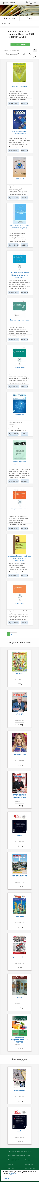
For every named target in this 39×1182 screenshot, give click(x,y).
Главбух (19, 835)
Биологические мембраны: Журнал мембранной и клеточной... (19, 275)
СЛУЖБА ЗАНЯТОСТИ (19, 876)
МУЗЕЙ (19, 997)
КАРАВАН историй (19, 754)
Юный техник (19, 916)
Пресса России (8, 2)
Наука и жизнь (19, 1090)
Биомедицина (20, 414)
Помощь (27, 1160)
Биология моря (19, 367)
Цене (32, 57)
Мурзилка (19, 673)
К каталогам (9, 18)
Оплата (10, 1164)
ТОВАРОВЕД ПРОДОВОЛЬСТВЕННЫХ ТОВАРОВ (19, 1040)
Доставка (11, 1168)
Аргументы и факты (19, 957)
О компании (29, 1164)
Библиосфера (19, 178)
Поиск (29, 18)
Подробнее (12, 1174)
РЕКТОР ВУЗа (19, 714)
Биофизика (19, 603)
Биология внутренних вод (19, 320)
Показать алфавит (20, 44)
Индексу (31, 54)
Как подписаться (13, 1160)
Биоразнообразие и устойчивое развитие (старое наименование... (19, 558)
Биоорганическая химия (19, 509)
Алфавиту (21, 54)
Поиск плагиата (30, 1168)
